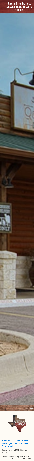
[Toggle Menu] (31, 408)
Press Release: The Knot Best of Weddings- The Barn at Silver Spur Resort (16, 443)
